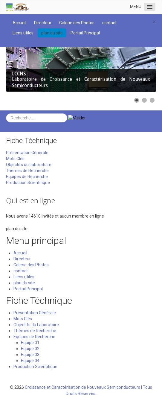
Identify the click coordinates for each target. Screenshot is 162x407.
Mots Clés (15, 158)
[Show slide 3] (152, 100)
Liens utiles (23, 33)
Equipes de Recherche (27, 176)
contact (109, 22)
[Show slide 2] (144, 100)
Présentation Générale (27, 152)
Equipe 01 (30, 342)
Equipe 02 (30, 348)
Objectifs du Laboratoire (28, 164)
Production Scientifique (28, 182)
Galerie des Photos (76, 22)
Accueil (19, 22)
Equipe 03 (30, 354)
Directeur (42, 22)
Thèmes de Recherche (27, 170)
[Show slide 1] (136, 100)
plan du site (52, 33)
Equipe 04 (30, 360)
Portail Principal (85, 33)
